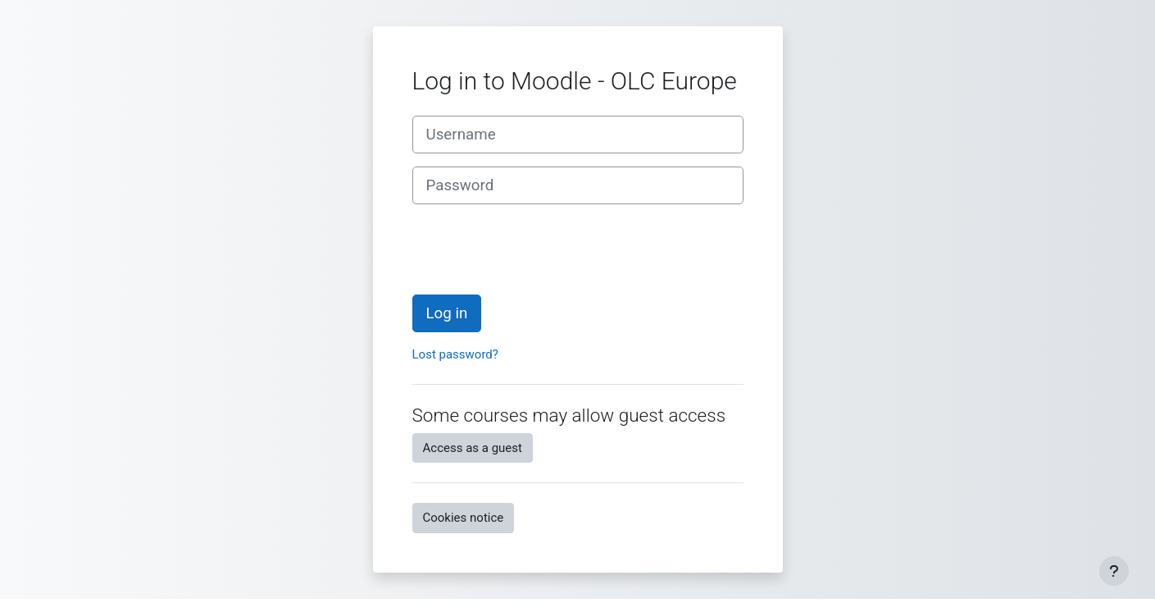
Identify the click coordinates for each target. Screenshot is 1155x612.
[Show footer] (1114, 571)
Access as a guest (472, 448)
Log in (447, 313)
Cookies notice (463, 517)
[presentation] (537, 249)
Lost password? (455, 354)
